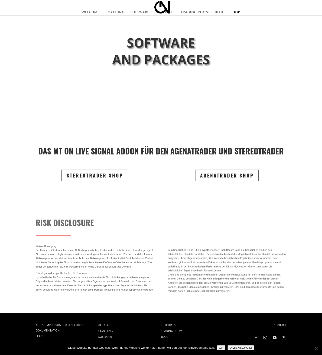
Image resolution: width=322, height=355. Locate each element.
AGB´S (41, 325)
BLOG (219, 12)
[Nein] (316, 348)
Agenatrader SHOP (223, 175)
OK (221, 347)
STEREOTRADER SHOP (91, 175)
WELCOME (90, 12)
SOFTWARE (139, 12)
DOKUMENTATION (48, 330)
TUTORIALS (165, 12)
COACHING (114, 12)
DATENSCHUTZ (73, 325)
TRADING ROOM (195, 12)
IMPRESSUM (55, 325)
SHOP (235, 12)
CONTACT (280, 325)
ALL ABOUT (105, 325)
